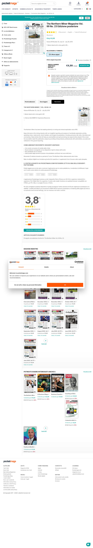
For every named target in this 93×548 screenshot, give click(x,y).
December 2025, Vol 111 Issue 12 (66, 312)
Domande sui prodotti (60, 540)
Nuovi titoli (6, 542)
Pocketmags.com (76, 542)
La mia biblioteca (8, 31)
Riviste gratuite (7, 546)
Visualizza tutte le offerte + (69, 87)
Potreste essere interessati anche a (39, 428)
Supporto (6, 65)
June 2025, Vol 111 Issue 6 (65, 382)
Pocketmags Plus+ (8, 42)
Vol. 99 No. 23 (50, 13)
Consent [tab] (21, 267)
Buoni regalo (7, 58)
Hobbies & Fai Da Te (26, 9)
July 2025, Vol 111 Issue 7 (48, 382)
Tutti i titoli (6, 540)
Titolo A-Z (6, 46)
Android (40, 542)
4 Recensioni (62, 32)
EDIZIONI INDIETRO (31, 249)
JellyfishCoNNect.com (78, 546)
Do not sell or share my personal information (27, 285)
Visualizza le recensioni (34, 230)
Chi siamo (74, 540)
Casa (4, 23)
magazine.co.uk (76, 544)
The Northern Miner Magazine (38, 13)
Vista (25, 316)
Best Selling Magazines (9, 544)
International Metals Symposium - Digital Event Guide (49, 312)
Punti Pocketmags (42, 546)
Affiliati (57, 542)
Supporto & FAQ (25, 540)
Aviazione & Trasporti (43, 9)
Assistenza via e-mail (26, 542)
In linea (40, 544)
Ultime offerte (7, 54)
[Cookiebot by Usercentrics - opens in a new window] (76, 262)
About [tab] (72, 267)
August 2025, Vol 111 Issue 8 (31, 382)
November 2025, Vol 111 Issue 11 (31, 347)
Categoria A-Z (7, 50)
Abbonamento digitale (7, 13)
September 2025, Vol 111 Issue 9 (66, 347)
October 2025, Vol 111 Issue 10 (49, 347)
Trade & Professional (19, 13)
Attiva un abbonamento (10, 61)
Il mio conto (6, 35)
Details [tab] (46, 267)
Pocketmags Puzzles (9, 39)
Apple (39, 540)
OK (65, 285)
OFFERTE (15, 9)
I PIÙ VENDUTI (6, 9)
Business (27, 13)
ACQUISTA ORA (84, 65)
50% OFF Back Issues (9, 27)
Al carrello (30, 316)
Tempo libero (57, 9)
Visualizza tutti (87, 249)
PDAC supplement (29, 312)
